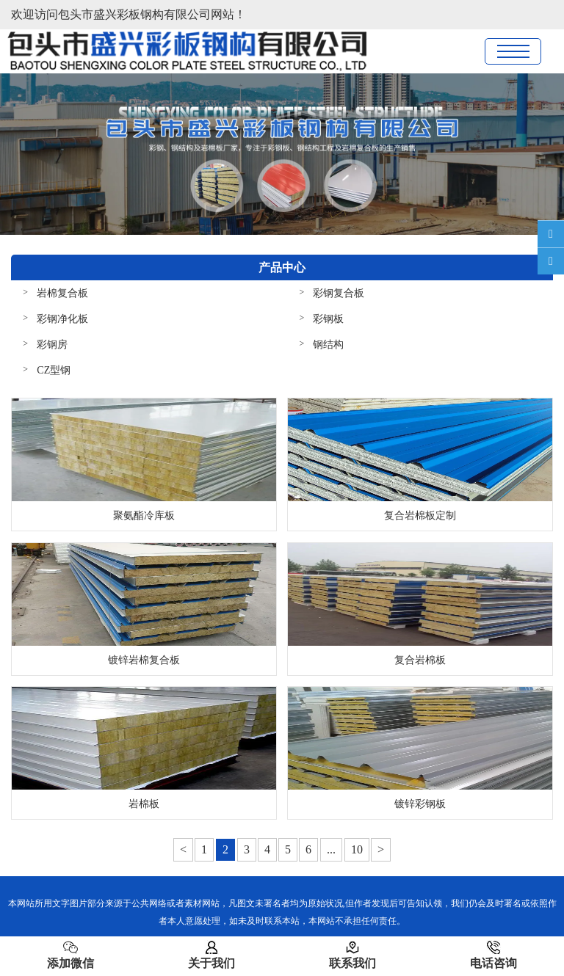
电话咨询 (493, 954)
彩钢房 (52, 344)
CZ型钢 (53, 370)
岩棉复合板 (62, 293)
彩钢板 (328, 318)
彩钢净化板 (62, 318)
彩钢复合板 (338, 293)
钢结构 (328, 344)
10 (357, 849)
